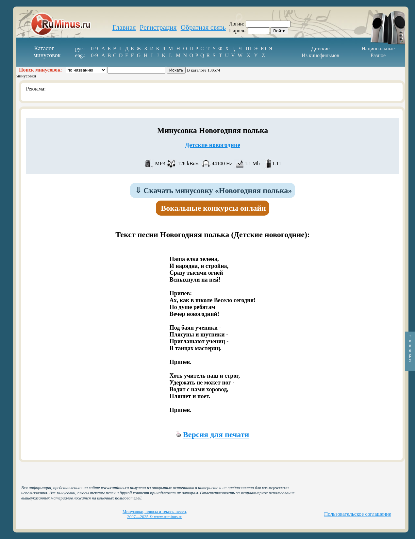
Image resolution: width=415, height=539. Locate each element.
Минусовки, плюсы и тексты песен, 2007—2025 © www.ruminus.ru (155, 514)
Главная (124, 27)
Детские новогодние (212, 144)
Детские (320, 48)
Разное (378, 55)
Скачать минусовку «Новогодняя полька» (213, 190)
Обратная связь (203, 27)
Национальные (377, 48)
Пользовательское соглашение (357, 514)
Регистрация (158, 27)
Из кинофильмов (320, 55)
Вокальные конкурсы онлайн (213, 208)
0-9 (94, 48)
